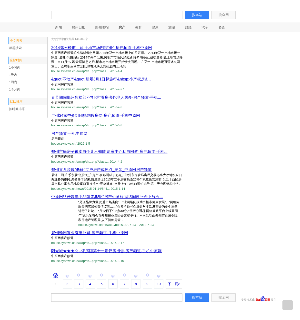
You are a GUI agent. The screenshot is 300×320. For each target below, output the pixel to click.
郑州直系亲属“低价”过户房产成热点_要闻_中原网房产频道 (101, 170)
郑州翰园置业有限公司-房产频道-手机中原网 (89, 233)
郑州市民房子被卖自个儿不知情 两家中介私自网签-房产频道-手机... (109, 152)
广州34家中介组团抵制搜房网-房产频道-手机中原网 (95, 115)
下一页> (174, 284)
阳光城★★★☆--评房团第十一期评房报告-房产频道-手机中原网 (106, 251)
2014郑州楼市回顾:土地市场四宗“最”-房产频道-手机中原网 (101, 48)
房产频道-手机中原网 (69, 133)
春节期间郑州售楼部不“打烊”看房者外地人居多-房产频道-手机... (106, 97)
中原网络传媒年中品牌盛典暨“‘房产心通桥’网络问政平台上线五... (107, 197)
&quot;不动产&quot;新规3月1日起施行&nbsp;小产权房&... (101, 79)
